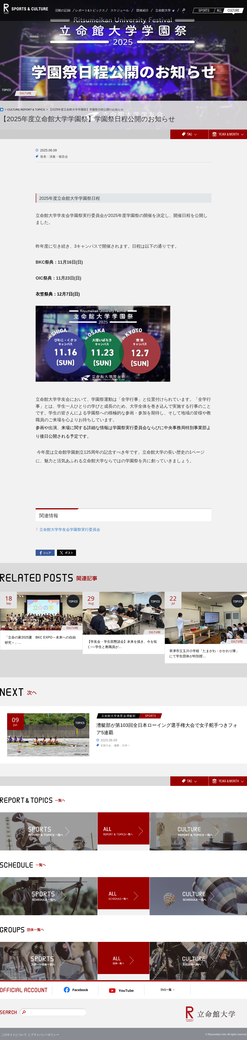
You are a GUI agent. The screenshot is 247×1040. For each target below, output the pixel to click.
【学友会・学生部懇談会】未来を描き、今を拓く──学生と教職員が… (122, 644)
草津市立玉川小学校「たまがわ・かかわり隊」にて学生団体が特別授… (204, 653)
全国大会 (106, 747)
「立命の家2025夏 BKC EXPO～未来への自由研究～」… (40, 639)
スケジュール (119, 10)
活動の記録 (63, 10)
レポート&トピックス (90, 10)
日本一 (128, 747)
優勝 (118, 747)
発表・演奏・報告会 (55, 156)
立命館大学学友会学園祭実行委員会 (69, 530)
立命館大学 (163, 10)
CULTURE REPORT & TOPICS (27, 109)
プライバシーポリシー (45, 1033)
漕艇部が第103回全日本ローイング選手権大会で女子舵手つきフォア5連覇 (167, 730)
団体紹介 (142, 10)
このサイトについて (14, 1033)
